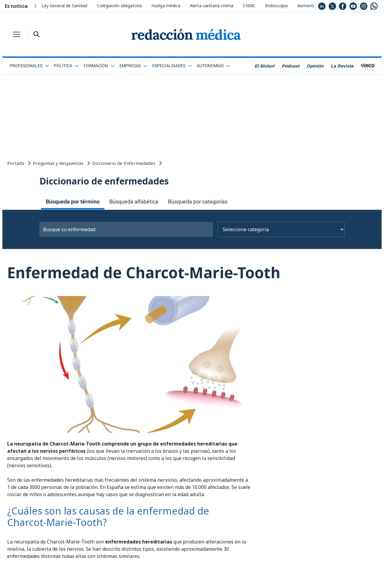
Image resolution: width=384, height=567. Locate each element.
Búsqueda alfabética (133, 201)
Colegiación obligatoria (119, 5)
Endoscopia (276, 5)
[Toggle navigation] (16, 34)
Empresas (133, 65)
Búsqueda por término (73, 201)
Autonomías (213, 65)
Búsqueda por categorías (198, 201)
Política (66, 65)
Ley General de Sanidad (64, 5)
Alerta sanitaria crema (211, 5)
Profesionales (29, 65)
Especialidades (172, 65)
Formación (99, 65)
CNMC (249, 5)
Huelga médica (165, 5)
